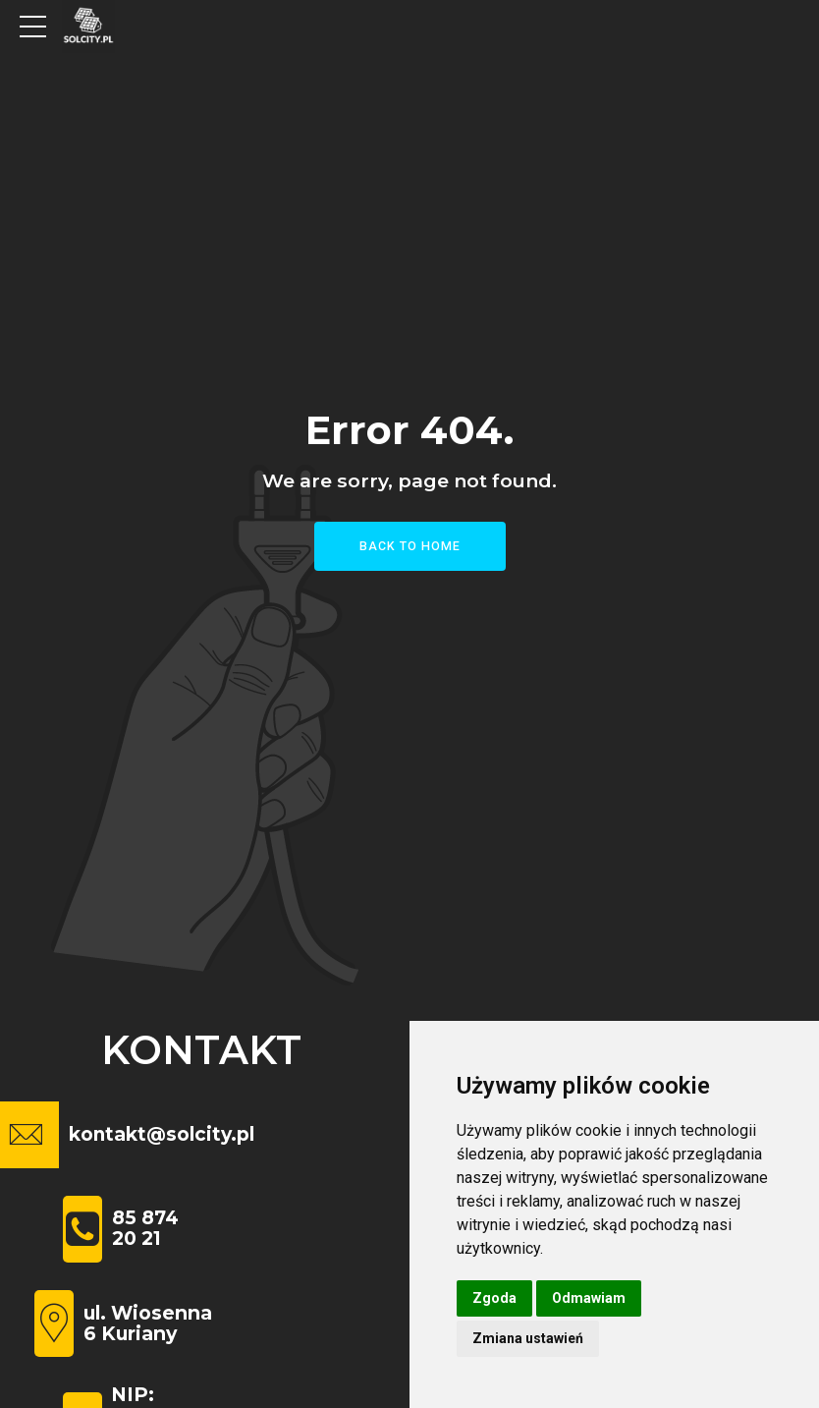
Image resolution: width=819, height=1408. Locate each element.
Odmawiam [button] (589, 1298)
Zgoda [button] (494, 1298)
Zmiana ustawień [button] (527, 1338)
